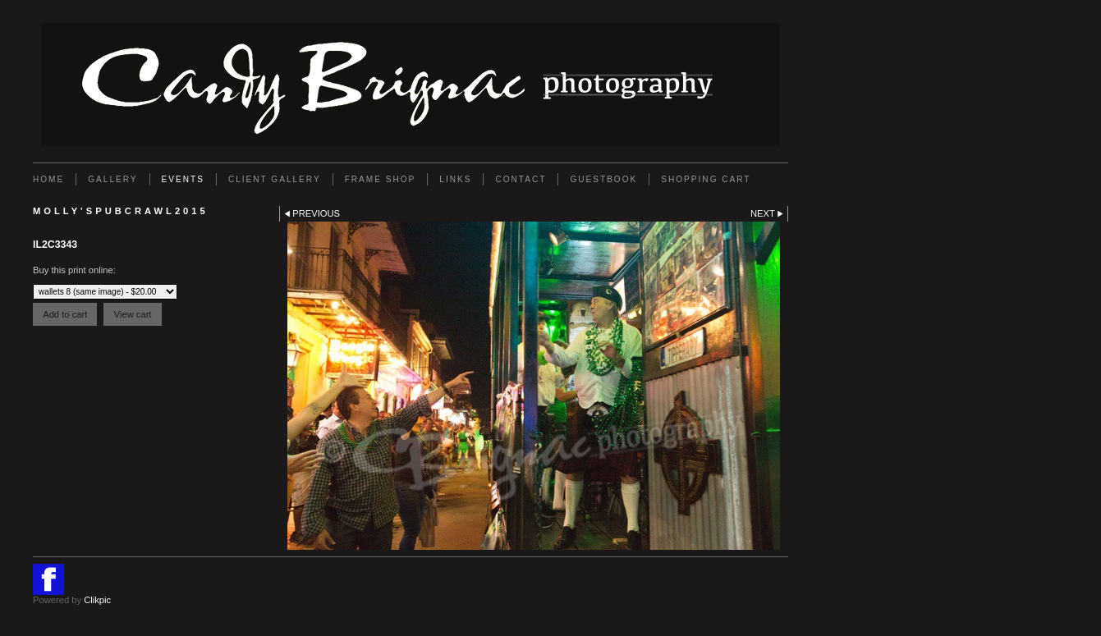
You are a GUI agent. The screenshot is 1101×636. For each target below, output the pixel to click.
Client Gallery (274, 179)
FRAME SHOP (380, 179)
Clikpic (97, 600)
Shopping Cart (705, 179)
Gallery (112, 179)
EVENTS (183, 179)
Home (48, 179)
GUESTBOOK (603, 179)
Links (455, 179)
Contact (520, 179)
